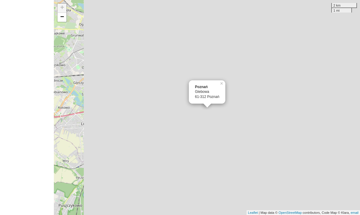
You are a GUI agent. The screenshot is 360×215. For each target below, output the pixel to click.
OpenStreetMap (290, 212)
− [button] (62, 17)
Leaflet (253, 212)
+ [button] (62, 8)
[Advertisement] (27, 107)
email (355, 212)
